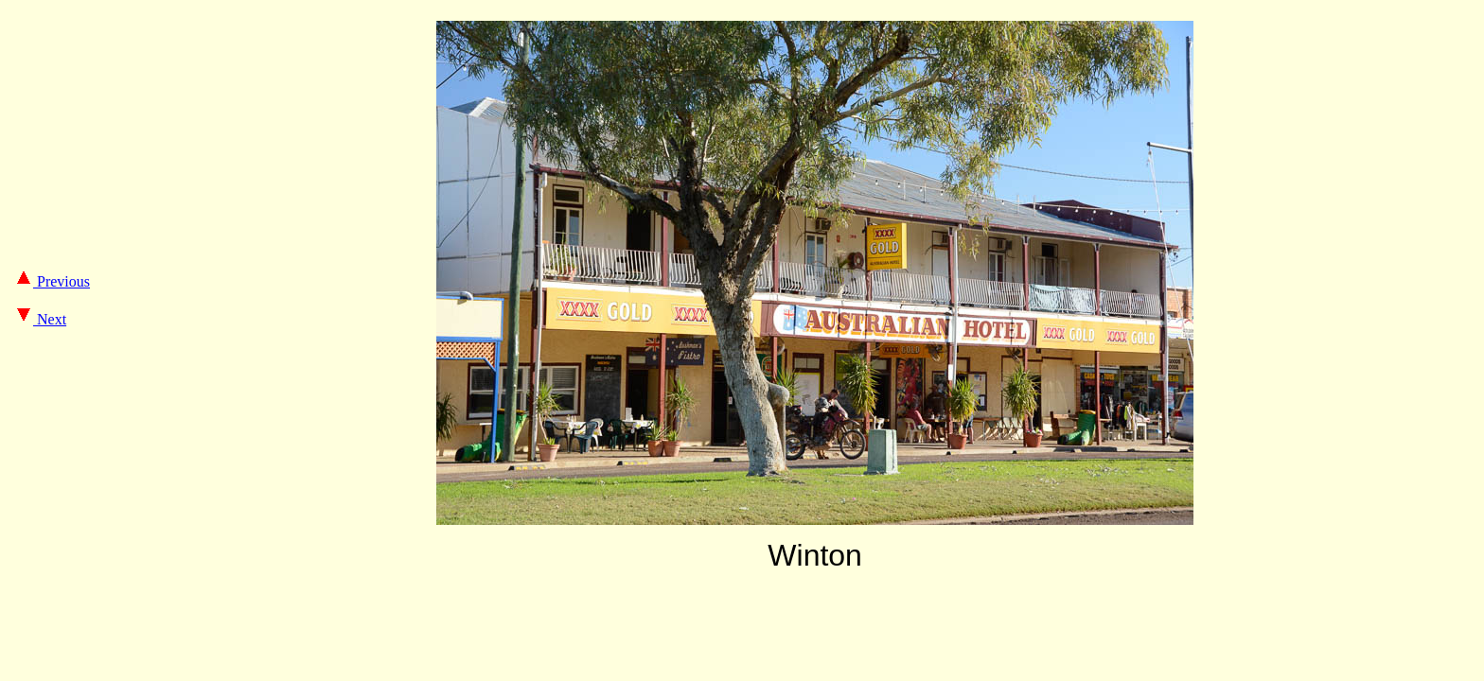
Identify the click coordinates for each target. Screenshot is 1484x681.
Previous (52, 281)
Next (40, 319)
